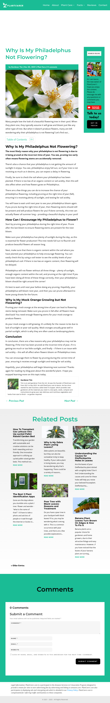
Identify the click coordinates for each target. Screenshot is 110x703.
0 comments (52, 67)
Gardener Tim (16, 67)
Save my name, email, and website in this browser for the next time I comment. (52, 654)
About (55, 5)
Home (46, 5)
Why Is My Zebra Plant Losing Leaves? (53, 444)
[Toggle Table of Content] (30, 139)
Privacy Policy (72, 690)
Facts (80, 5)
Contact (103, 5)
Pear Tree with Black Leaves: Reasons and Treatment (52, 505)
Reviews (91, 5)
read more (17, 464)
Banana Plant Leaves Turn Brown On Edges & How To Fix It (86, 522)
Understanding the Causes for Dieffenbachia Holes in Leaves (86, 457)
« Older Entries (17, 565)
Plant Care (66, 5)
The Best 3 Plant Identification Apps (24, 495)
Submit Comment (88, 661)
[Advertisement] (55, 26)
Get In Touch (94, 124)
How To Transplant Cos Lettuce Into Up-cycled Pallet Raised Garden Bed (24, 433)
